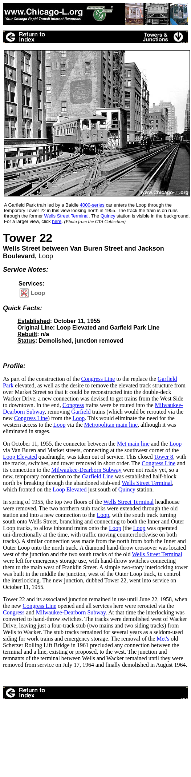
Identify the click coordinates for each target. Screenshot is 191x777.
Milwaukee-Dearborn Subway (86, 470)
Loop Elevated (20, 457)
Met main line (133, 444)
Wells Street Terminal (147, 483)
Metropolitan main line (111, 425)
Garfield (80, 412)
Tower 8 (163, 457)
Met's (163, 638)
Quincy (126, 489)
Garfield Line (98, 476)
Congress (73, 405)
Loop (79, 418)
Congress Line (98, 379)
